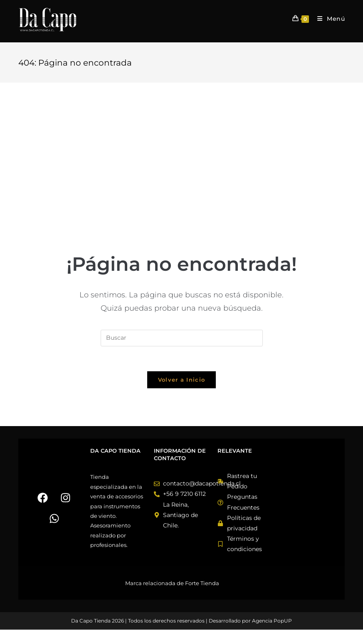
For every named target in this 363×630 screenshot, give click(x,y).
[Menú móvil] (328, 18)
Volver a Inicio (181, 380)
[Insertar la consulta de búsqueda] (182, 338)
